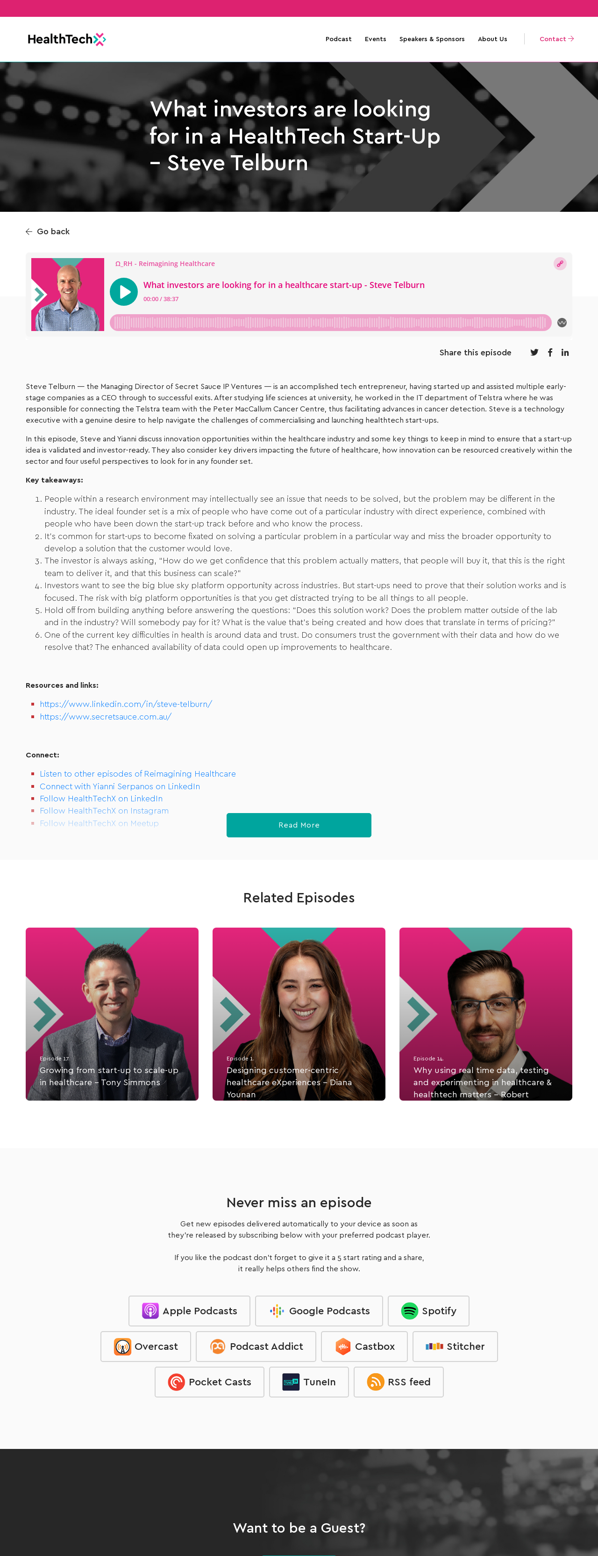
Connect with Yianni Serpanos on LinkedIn (120, 787)
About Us (492, 39)
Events (375, 39)
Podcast (339, 39)
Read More (299, 825)
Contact (557, 39)
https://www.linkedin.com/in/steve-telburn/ (126, 704)
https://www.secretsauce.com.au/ (106, 717)
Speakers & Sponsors (432, 39)
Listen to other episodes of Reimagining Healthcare (138, 774)
